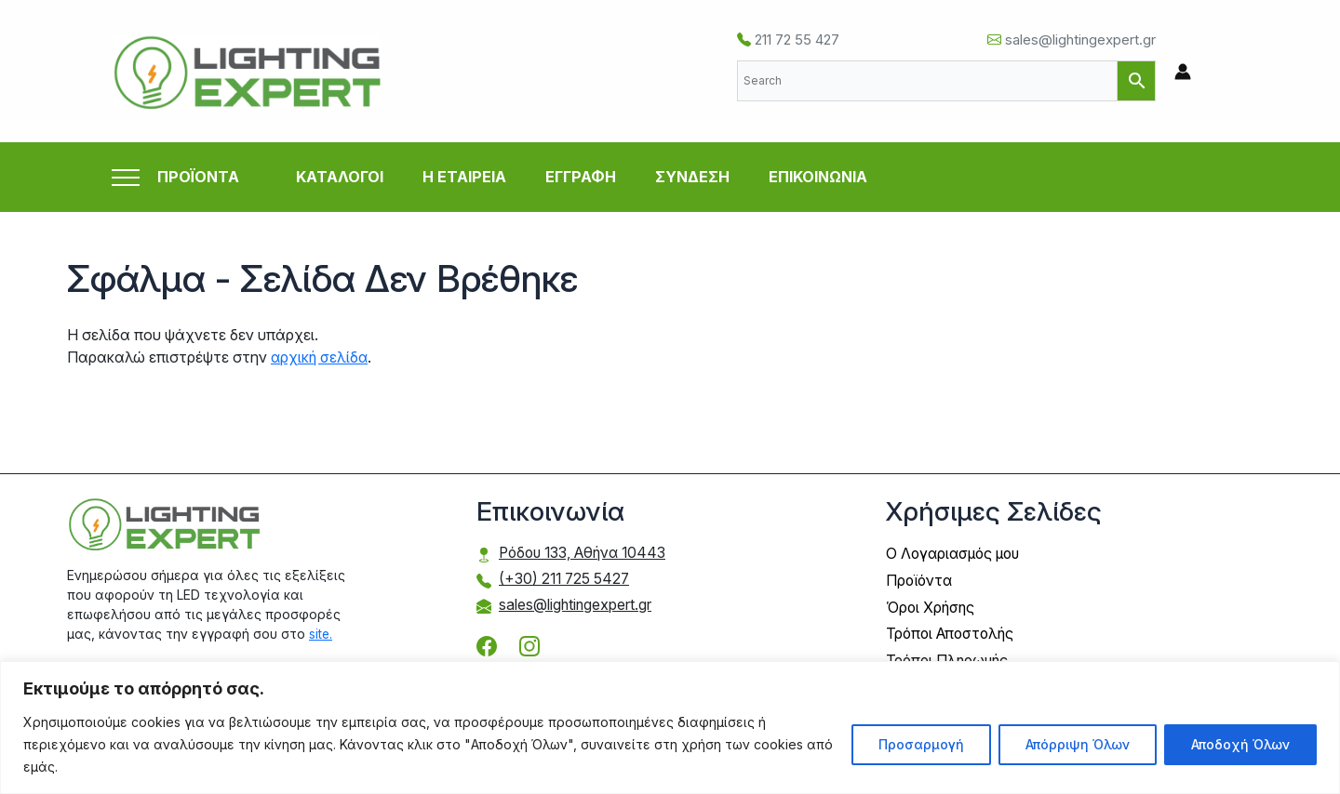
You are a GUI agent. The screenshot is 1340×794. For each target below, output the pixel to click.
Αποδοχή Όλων (1240, 744)
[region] (670, 727)
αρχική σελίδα (320, 357)
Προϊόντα (921, 579)
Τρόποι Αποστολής (953, 631)
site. (321, 633)
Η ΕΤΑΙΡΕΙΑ (464, 176)
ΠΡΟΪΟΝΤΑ (198, 177)
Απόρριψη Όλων (1077, 744)
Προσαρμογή (921, 744)
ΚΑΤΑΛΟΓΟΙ (339, 176)
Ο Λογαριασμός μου (956, 553)
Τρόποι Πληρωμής (949, 657)
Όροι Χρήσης (931, 605)
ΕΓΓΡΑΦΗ (580, 176)
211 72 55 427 (788, 39)
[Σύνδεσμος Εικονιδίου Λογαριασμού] (1182, 71)
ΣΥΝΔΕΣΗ (692, 176)
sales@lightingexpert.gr (1071, 39)
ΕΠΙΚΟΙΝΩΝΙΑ (818, 176)
